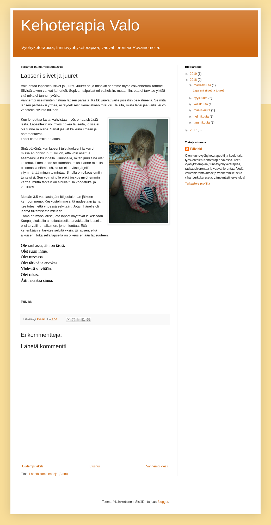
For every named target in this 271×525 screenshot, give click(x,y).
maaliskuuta (202, 110)
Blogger (163, 502)
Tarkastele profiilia (197, 183)
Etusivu (94, 466)
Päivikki (196, 149)
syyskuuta (201, 98)
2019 (194, 74)
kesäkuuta (201, 104)
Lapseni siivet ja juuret (208, 90)
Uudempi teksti (32, 466)
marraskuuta (203, 85)
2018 (194, 80)
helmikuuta (202, 116)
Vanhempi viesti (157, 466)
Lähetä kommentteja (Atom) (48, 474)
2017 (194, 130)
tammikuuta (202, 122)
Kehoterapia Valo (80, 25)
